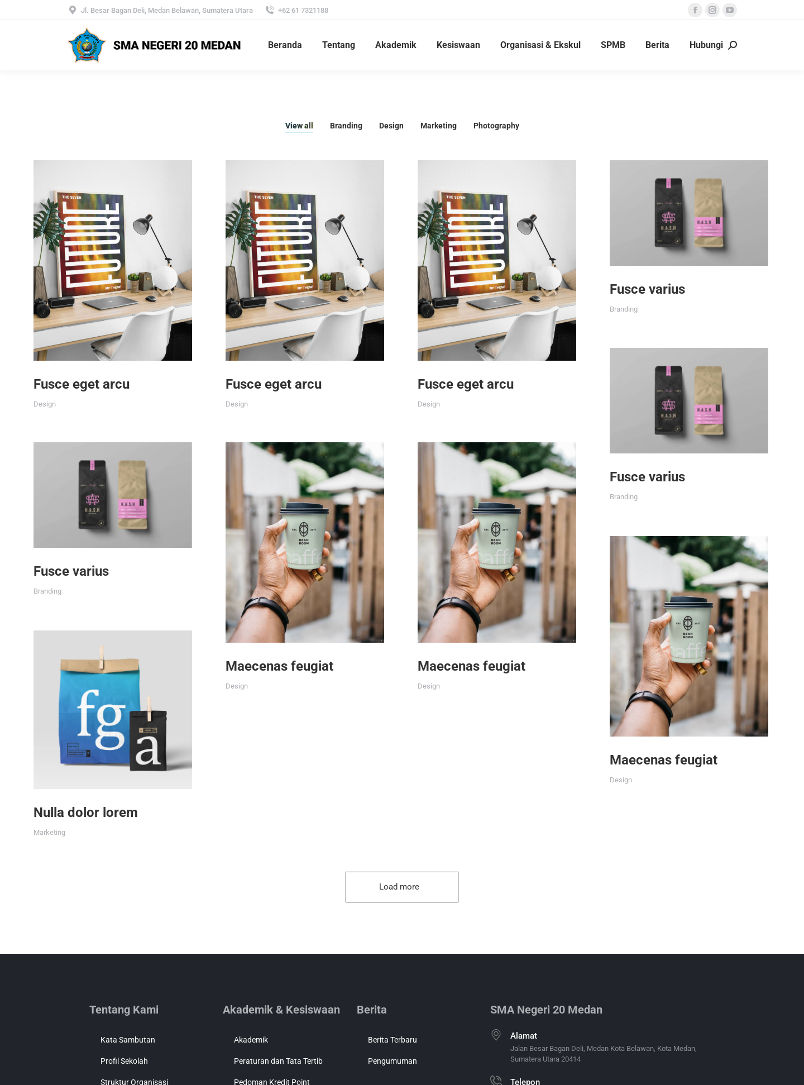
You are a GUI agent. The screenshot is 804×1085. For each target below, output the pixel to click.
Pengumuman (392, 1061)
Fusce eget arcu (82, 384)
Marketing (438, 125)
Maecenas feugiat (261, 643)
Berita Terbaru (392, 1039)
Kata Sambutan (127, 1039)
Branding (346, 125)
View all (299, 125)
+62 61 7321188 (296, 10)
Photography (496, 125)
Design (391, 125)
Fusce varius (592, 289)
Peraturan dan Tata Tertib (278, 1061)
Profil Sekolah (124, 1061)
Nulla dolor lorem (86, 777)
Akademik (251, 1039)
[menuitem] (285, 45)
